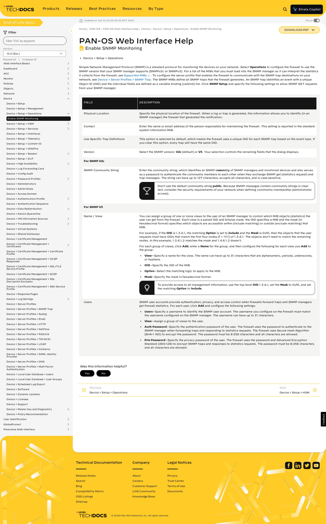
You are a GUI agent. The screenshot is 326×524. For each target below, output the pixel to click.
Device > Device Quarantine (23, 213)
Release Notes (86, 475)
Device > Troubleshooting (22, 223)
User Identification (15, 419)
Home (82, 28)
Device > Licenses (17, 399)
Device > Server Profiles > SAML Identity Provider (31, 355)
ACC (6, 73)
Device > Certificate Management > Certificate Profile (34, 252)
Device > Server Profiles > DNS (25, 361)
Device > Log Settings (19, 299)
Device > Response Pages (22, 294)
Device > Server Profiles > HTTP (26, 324)
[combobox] (35, 41)
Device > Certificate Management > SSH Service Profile (35, 287)
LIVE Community (144, 491)
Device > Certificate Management (26, 238)
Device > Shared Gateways (23, 233)
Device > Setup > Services (22, 128)
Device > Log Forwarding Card (25, 168)
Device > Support (17, 404)
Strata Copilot (307, 9)
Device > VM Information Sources (27, 219)
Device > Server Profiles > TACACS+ (28, 339)
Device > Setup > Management (24, 108)
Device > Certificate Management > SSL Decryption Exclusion (30, 280)
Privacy (172, 475)
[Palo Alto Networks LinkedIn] (298, 468)
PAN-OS (94, 28)
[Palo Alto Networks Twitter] (307, 468)
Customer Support (144, 485)
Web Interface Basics (17, 63)
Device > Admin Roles (19, 188)
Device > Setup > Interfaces (23, 133)
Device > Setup (15, 103)
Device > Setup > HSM (20, 123)
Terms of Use (176, 485)
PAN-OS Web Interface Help (120, 28)
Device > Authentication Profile (25, 199)
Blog (79, 485)
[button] (323, 419)
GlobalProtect (12, 424)
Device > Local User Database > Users (29, 374)
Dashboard (10, 68)
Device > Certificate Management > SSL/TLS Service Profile (33, 267)
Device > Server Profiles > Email (25, 319)
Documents (175, 491)
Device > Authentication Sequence (27, 203)
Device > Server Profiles (21, 304)
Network (9, 93)
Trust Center (175, 480)
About (136, 475)
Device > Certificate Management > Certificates (27, 245)
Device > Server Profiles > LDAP (26, 344)
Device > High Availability (21, 163)
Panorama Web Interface (19, 429)
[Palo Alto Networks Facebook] (289, 468)
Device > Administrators (21, 183)
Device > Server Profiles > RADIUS (27, 334)
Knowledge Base (143, 496)
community (223, 170)
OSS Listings (84, 496)
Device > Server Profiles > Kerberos (28, 349)
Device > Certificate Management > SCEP (31, 274)
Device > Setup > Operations (23, 113)
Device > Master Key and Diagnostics (29, 409)
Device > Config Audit (19, 173)
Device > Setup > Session (21, 153)
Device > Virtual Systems (21, 228)
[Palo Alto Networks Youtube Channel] (316, 468)
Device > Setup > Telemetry (23, 138)
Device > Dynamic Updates (23, 394)
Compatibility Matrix (90, 491)
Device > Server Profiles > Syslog (26, 314)
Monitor (8, 78)
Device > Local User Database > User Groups (34, 379)
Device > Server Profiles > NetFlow (27, 329)
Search (80, 480)
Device (8, 98)
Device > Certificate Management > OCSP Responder (31, 260)
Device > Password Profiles (23, 179)
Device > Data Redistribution (24, 209)
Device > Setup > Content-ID (24, 143)
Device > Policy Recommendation (27, 414)
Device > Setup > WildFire (22, 148)
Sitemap (81, 501)
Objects (8, 88)
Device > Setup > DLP (19, 158)
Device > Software (17, 389)
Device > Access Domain (21, 193)
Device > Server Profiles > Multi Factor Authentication (29, 367)
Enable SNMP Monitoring (22, 118)
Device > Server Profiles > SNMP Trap (29, 309)
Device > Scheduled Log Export (25, 384)
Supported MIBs (135, 75)
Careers (137, 480)
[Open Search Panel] (286, 9)
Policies (8, 83)
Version (7, 48)
